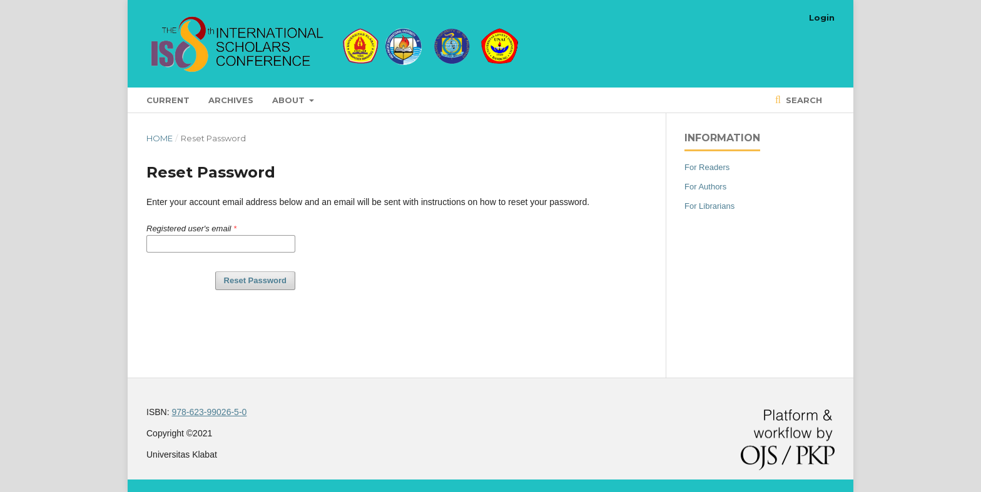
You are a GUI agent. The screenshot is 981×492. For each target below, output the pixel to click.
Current (168, 100)
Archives (230, 100)
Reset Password (255, 280)
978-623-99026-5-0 (209, 412)
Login (822, 18)
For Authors (705, 186)
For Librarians (709, 206)
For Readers (706, 167)
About (289, 100)
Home (159, 138)
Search (802, 100)
